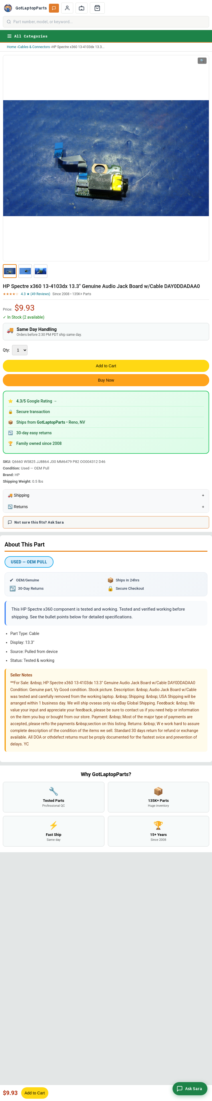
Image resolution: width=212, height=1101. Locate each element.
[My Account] (67, 8)
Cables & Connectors (34, 47)
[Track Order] (82, 8)
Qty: (6, 350)
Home (11, 47)
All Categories (27, 36)
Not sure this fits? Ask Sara (36, 522)
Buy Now (106, 380)
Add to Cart (106, 366)
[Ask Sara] (190, 1088)
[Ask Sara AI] (54, 8)
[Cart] (97, 8)
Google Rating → (36, 401)
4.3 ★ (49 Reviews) (35, 294)
